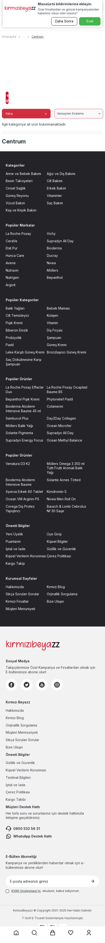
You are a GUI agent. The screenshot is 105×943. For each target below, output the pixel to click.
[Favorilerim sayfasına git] (70, 932)
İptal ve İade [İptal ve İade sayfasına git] (15, 549)
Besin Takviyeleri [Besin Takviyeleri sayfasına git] (19, 181)
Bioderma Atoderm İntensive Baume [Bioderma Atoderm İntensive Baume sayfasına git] (20, 482)
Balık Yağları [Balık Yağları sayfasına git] (15, 308)
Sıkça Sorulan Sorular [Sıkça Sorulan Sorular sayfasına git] (22, 594)
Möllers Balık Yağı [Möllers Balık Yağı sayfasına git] (19, 426)
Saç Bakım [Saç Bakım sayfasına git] (55, 203)
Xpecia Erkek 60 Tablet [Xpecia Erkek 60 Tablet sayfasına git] (24, 492)
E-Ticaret (38, 918)
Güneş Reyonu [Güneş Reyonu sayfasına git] (17, 196)
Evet (89, 21)
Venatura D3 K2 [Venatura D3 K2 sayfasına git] (18, 464)
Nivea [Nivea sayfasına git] (51, 263)
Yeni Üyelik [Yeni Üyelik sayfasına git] (14, 534)
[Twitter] (26, 684)
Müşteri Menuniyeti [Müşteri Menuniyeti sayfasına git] (20, 609)
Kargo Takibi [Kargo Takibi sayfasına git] (16, 799)
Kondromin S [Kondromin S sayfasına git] (57, 492)
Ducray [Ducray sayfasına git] (52, 255)
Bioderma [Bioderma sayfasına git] (54, 248)
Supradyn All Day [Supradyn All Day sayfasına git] (60, 241)
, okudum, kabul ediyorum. (43, 891)
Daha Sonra (64, 21)
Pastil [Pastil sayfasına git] (10, 345)
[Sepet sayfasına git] (52, 932)
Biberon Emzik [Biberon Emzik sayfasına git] (17, 330)
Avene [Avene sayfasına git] (11, 263)
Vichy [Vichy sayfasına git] (51, 234)
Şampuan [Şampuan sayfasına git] (54, 338)
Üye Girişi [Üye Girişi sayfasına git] (54, 534)
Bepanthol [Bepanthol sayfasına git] (55, 277)
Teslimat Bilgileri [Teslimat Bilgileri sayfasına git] (18, 777)
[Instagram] (57, 684)
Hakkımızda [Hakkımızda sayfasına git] (15, 587)
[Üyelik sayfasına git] (89, 932)
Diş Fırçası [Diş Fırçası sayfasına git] (54, 330)
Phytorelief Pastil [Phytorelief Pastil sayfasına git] (60, 399)
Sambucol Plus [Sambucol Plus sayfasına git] (17, 418)
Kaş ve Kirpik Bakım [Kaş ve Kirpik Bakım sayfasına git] (21, 210)
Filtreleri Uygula (7, 98)
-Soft (27, 918)
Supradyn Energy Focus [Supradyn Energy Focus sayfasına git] (24, 440)
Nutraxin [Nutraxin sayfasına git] (12, 270)
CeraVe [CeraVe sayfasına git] (11, 241)
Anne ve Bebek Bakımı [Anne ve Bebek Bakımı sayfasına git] (23, 174)
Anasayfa (9, 36)
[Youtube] (42, 684)
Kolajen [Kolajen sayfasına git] (52, 315)
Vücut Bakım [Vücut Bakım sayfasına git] (15, 203)
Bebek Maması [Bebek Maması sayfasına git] (58, 308)
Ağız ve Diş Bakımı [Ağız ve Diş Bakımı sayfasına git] (61, 174)
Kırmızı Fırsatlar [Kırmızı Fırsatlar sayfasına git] (17, 601)
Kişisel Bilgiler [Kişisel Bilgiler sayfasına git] (57, 541)
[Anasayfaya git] (16, 932)
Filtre (26, 114)
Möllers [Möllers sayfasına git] (52, 270)
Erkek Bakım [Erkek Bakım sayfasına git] (56, 188)
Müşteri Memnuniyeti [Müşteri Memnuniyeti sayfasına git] (22, 732)
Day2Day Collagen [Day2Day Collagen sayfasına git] (61, 418)
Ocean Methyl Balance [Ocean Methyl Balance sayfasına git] (64, 440)
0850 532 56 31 (23, 829)
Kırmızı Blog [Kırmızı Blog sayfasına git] (56, 587)
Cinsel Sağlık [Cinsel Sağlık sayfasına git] (16, 188)
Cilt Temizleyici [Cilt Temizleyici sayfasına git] (17, 315)
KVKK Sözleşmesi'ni (25, 891)
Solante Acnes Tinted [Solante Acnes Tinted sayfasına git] (64, 480)
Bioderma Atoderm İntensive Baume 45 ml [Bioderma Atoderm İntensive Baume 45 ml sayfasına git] (23, 408)
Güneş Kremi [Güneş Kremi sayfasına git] (57, 345)
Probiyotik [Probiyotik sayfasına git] (14, 338)
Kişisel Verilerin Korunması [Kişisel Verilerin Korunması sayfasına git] (26, 556)
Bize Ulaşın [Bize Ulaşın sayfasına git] (55, 601)
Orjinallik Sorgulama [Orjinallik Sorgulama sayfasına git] (62, 594)
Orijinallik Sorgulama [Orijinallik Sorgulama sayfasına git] (21, 725)
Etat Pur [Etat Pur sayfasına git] (12, 248)
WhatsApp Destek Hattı (29, 836)
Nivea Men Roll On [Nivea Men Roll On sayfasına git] (61, 499)
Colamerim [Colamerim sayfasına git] (55, 406)
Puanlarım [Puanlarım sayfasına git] (13, 541)
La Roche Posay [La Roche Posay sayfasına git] (18, 234)
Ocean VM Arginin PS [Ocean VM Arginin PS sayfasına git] (22, 499)
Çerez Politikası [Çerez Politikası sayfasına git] (59, 556)
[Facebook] (11, 684)
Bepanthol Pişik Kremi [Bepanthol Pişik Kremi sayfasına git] (22, 399)
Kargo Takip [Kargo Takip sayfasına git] (15, 563)
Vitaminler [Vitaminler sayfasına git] (54, 196)
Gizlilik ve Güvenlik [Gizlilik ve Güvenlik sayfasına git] (61, 549)
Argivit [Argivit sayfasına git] (10, 285)
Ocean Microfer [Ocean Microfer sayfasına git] (59, 426)
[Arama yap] (34, 932)
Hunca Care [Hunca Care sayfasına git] (15, 255)
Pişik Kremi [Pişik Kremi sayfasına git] (14, 323)
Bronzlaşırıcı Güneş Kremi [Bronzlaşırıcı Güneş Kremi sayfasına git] (66, 352)
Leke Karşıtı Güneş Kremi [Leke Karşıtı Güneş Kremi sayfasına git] (25, 352)
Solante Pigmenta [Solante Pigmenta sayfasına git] (19, 433)
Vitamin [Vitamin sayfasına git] (52, 323)
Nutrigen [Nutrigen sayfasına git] (12, 277)
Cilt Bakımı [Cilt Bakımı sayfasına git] (54, 181)
